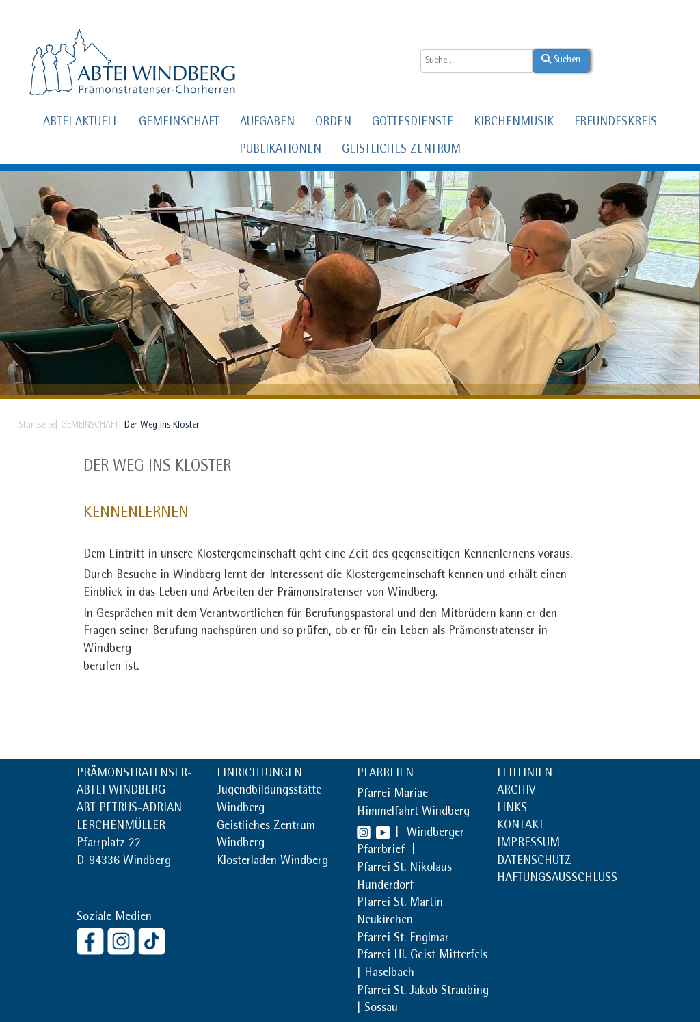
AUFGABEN (267, 123)
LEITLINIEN (524, 774)
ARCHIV (516, 791)
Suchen (560, 59)
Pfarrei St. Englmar (403, 939)
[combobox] (476, 61)
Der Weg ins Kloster (157, 467)
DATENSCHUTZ (534, 862)
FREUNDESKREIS (615, 123)
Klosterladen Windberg (272, 862)
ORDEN (333, 123)
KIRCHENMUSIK (514, 123)
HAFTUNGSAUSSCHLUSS (557, 879)
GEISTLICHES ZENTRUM (401, 150)
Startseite (36, 425)
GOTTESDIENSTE (412, 123)
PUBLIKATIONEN (280, 150)
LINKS (512, 809)
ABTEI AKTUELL (80, 123)
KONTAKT (520, 826)
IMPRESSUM (528, 844)
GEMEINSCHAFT (179, 123)
